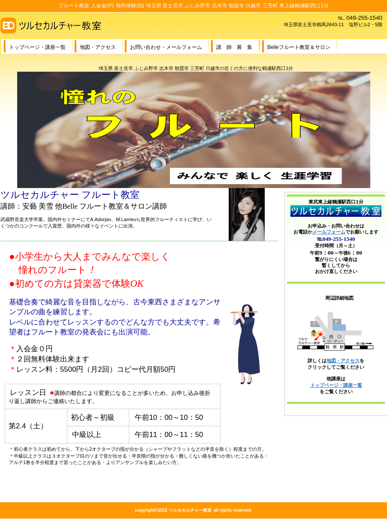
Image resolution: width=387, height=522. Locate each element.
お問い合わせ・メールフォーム (166, 47)
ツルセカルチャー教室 (86, 25)
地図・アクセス (98, 47)
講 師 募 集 (234, 47)
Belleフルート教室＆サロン (298, 47)
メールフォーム (328, 231)
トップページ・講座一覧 (37, 47)
